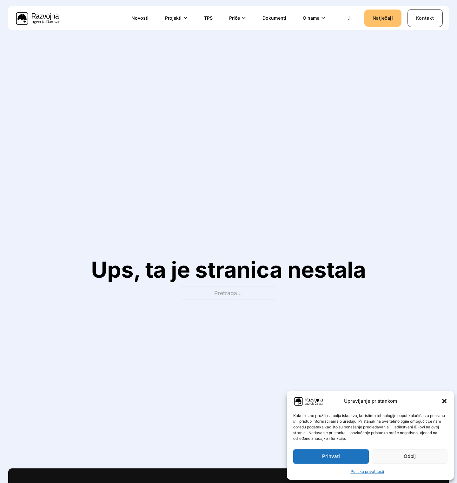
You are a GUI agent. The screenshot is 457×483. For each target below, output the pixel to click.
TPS (208, 18)
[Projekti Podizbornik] (185, 18)
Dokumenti (274, 18)
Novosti (140, 18)
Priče (234, 18)
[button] (444, 401)
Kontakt (425, 18)
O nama (311, 18)
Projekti (173, 18)
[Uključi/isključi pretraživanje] (348, 18)
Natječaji (383, 18)
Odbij (410, 456)
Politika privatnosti (367, 471)
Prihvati (331, 456)
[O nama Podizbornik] (323, 18)
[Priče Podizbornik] (244, 18)
